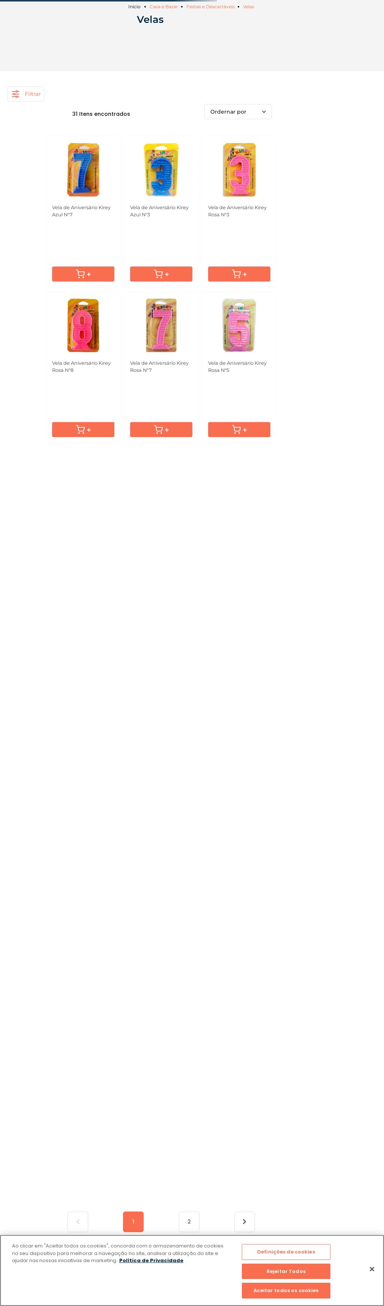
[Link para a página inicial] (135, 6)
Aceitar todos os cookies (286, 1290)
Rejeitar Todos (286, 1271)
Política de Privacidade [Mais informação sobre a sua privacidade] (151, 1260)
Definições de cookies (286, 1251)
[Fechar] (372, 1269)
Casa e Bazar (164, 6)
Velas (248, 6)
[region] (192, 1270)
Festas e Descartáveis (210, 6)
